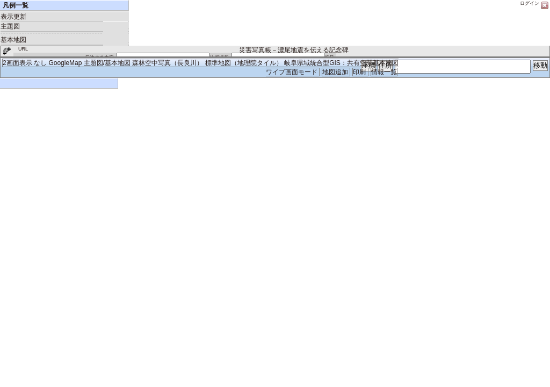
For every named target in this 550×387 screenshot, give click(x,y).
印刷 (360, 72)
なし (40, 63)
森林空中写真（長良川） (167, 63)
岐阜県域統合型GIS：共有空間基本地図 (341, 63)
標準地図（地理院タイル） (244, 63)
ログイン (529, 3)
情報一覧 (384, 72)
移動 (540, 65)
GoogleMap (65, 63)
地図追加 (336, 72)
